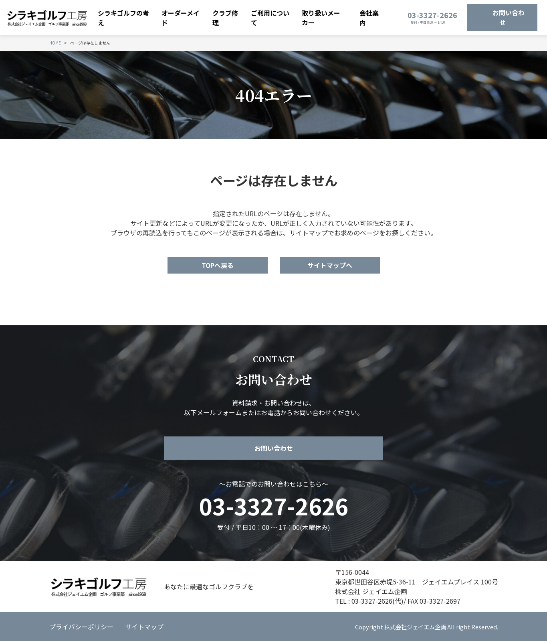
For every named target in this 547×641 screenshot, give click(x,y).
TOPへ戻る (218, 265)
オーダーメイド (180, 17)
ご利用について (270, 17)
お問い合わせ (509, 18)
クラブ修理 (225, 17)
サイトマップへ (329, 265)
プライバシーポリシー (81, 626)
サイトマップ (144, 626)
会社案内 (369, 17)
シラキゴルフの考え (123, 17)
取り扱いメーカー (321, 17)
